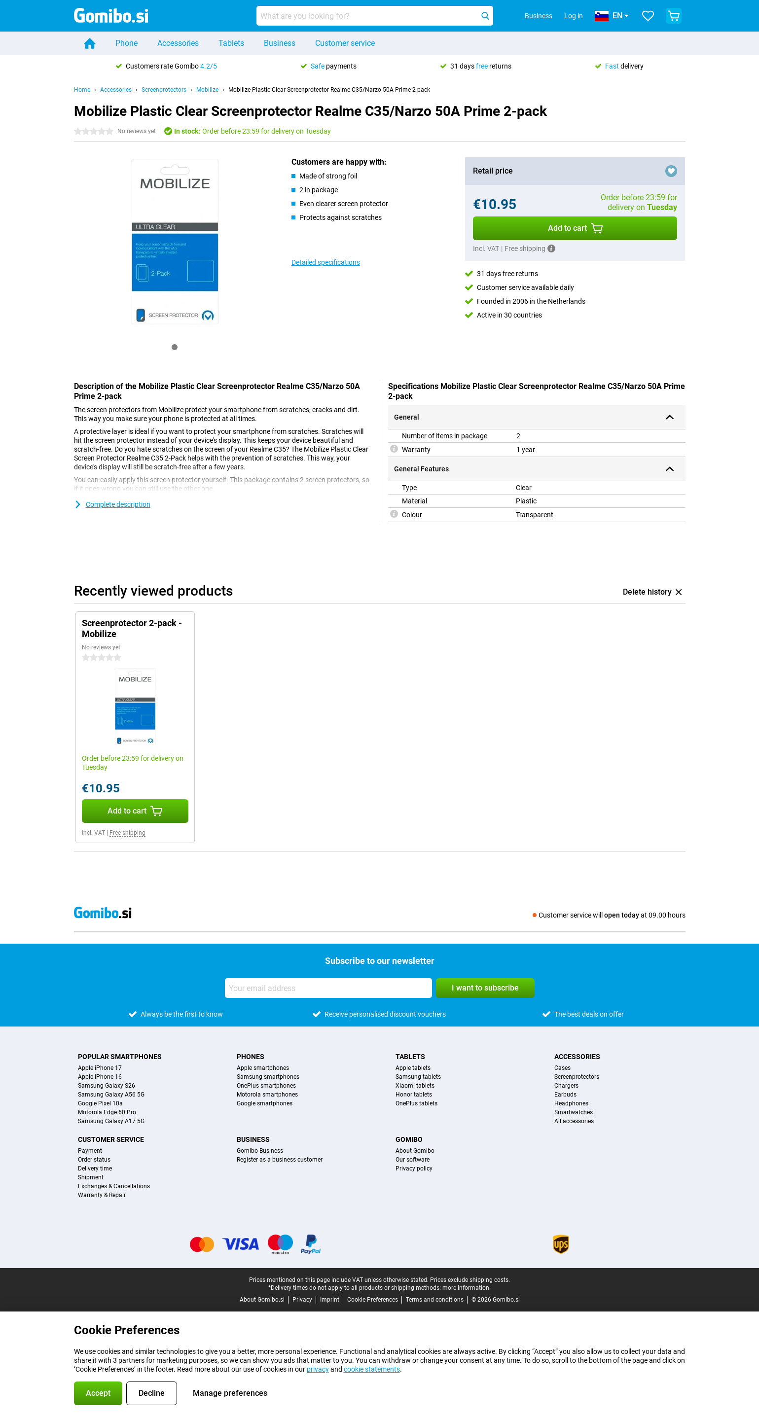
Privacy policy (414, 1168)
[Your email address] (328, 988)
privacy (318, 1369)
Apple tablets (413, 1067)
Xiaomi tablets (415, 1085)
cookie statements (372, 1369)
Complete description (112, 504)
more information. (466, 1287)
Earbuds (565, 1094)
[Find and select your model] (374, 16)
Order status (94, 1159)
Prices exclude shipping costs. (470, 1279)
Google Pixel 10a (100, 1103)
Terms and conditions (435, 1299)
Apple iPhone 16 (100, 1076)
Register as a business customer (280, 1159)
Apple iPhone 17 (100, 1067)
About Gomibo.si (262, 1299)
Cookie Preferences (372, 1299)
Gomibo (409, 1139)
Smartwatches (573, 1112)
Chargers (566, 1085)
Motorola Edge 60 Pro (107, 1112)
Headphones (571, 1103)
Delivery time (95, 1168)
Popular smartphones (120, 1057)
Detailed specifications (325, 262)
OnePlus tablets (416, 1103)
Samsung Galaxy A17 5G (111, 1121)
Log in (573, 16)
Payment (90, 1150)
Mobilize (207, 89)
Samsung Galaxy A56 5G (111, 1094)
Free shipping (127, 832)
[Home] (90, 43)
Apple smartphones (263, 1067)
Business (279, 43)
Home (82, 89)
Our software (413, 1159)
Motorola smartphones (267, 1094)
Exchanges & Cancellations (114, 1186)
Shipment (91, 1177)
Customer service (345, 43)
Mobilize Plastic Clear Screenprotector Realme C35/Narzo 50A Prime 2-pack (329, 89)
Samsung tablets (418, 1076)
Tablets (231, 43)
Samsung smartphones (268, 1076)
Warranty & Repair (102, 1195)
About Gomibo (415, 1150)
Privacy (302, 1299)
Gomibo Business (260, 1150)
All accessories (574, 1121)
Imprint (329, 1299)
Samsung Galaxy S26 (106, 1085)
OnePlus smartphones (266, 1085)
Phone (126, 43)
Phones (250, 1057)
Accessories (178, 43)
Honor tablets (414, 1094)
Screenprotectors (164, 89)
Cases (562, 1067)
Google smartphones (264, 1103)
